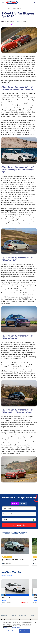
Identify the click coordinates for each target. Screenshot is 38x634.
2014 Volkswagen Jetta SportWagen (15, 176)
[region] (19, 627)
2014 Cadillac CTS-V (7, 421)
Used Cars (23, 503)
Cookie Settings (12, 631)
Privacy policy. (8, 627)
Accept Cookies (24, 631)
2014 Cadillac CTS (19, 433)
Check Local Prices (19, 525)
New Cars (15, 503)
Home (8, 8)
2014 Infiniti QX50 (22, 266)
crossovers (5, 225)
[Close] (35, 623)
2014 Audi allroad (9, 342)
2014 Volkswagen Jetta (12, 209)
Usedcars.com (23, 620)
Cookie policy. (16, 627)
